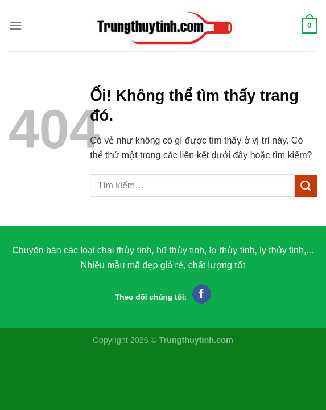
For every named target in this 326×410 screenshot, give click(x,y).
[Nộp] (306, 186)
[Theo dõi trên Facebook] (201, 294)
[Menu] (15, 25)
